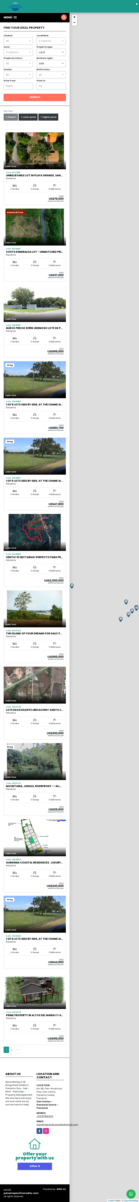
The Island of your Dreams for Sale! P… (34, 633)
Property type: (45, 46)
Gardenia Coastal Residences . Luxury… (34, 862)
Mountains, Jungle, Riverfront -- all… (34, 786)
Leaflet (111, 1200)
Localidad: (43, 35)
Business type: (45, 58)
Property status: (13, 58)
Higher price (48, 117)
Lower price (28, 117)
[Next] (18, 1050)
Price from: (10, 80)
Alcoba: (8, 69)
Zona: (7, 46)
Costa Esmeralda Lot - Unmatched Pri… (34, 252)
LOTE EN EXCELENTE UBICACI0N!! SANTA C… (34, 710)
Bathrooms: (43, 69)
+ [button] (74, 17)
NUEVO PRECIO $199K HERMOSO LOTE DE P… (34, 328)
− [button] (74, 23)
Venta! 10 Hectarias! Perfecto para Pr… (34, 557)
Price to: (41, 80)
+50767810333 (45, 1116)
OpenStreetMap (131, 1200)
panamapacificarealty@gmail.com (57, 1124)
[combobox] (18, 41)
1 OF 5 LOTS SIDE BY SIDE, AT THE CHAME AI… (34, 404)
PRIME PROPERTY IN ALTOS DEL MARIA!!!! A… (34, 1015)
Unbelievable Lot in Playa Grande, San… (34, 175)
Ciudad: (8, 35)
